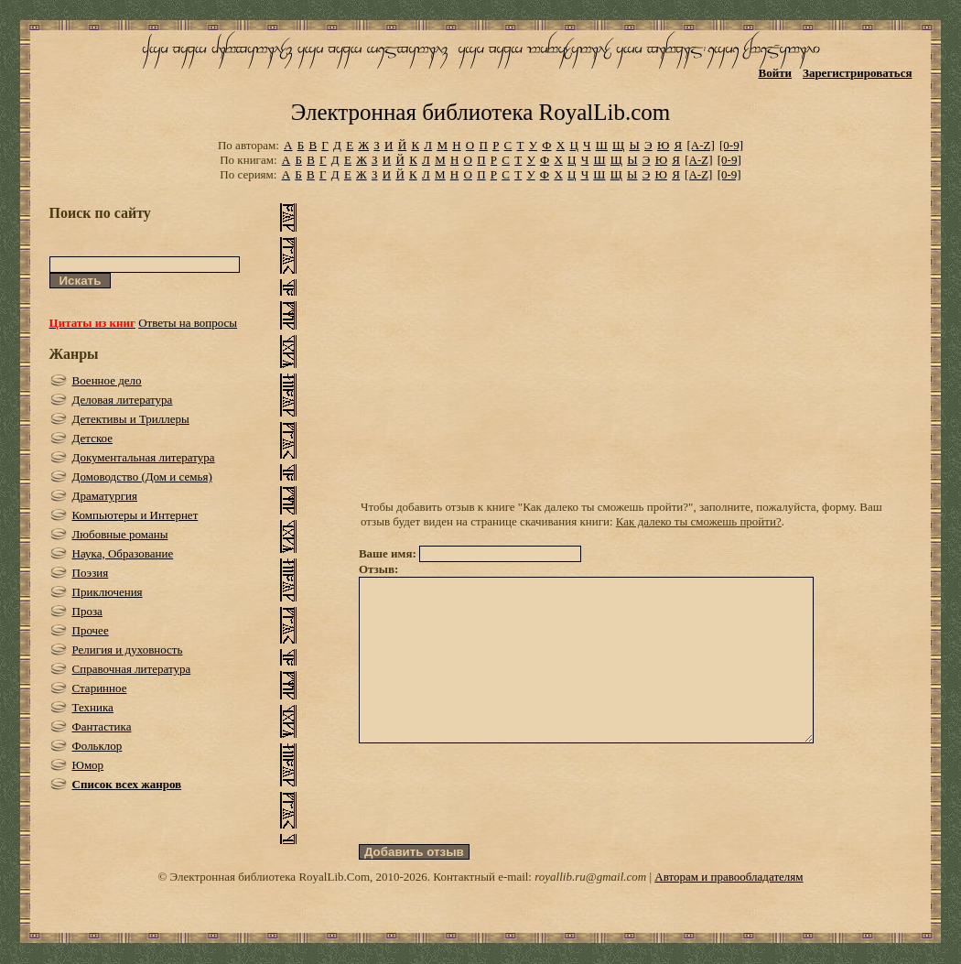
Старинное (99, 688)
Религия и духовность (127, 649)
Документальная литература (143, 457)
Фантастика (102, 726)
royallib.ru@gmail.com (590, 909)
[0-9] (731, 145)
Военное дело (107, 380)
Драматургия (105, 496)
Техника (92, 707)
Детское (92, 438)
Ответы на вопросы (187, 323)
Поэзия (90, 572)
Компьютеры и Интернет (135, 515)
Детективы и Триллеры (130, 419)
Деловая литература (122, 399)
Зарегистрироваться (857, 73)
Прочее (90, 630)
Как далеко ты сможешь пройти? (699, 521)
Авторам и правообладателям (728, 909)
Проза (87, 611)
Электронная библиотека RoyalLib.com (480, 112)
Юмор (88, 765)
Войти (775, 73)
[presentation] (498, 826)
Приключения (107, 592)
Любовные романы (120, 534)
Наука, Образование (123, 553)
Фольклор (97, 746)
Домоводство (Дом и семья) (142, 476)
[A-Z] (700, 145)
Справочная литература (131, 669)
